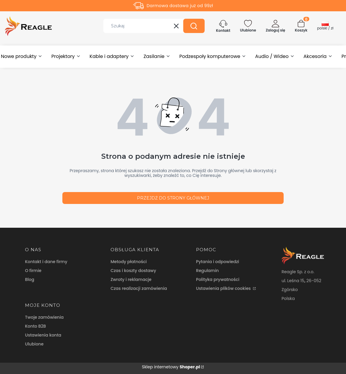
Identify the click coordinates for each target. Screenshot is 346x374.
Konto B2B (35, 326)
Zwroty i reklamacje (130, 279)
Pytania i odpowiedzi (217, 262)
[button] (194, 26)
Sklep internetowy (171, 366)
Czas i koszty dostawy (133, 271)
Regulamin (207, 271)
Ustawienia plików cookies (224, 288)
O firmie (33, 271)
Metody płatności (128, 262)
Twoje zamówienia (44, 317)
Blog (29, 279)
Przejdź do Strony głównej (173, 198)
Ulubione (34, 344)
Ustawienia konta (43, 335)
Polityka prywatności (217, 279)
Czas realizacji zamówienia (138, 288)
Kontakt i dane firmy (46, 262)
